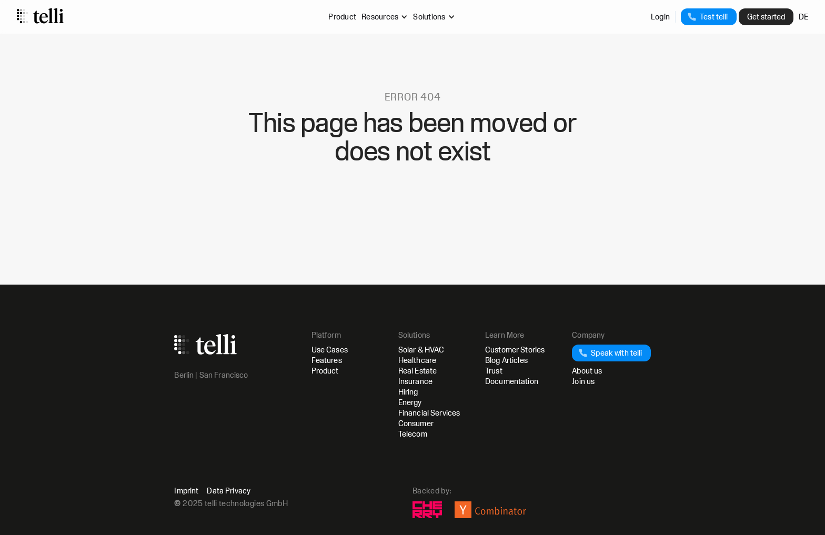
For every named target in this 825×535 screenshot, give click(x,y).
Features (326, 360)
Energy (410, 402)
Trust (493, 370)
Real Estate (417, 370)
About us (587, 370)
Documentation (511, 381)
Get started (766, 16)
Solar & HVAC (421, 349)
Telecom (412, 433)
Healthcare (417, 360)
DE (804, 16)
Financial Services (429, 412)
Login (660, 16)
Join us (583, 381)
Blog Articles (506, 360)
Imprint (186, 491)
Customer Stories (515, 349)
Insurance (415, 381)
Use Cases (329, 349)
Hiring (408, 391)
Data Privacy (228, 491)
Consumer (416, 423)
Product (342, 16)
